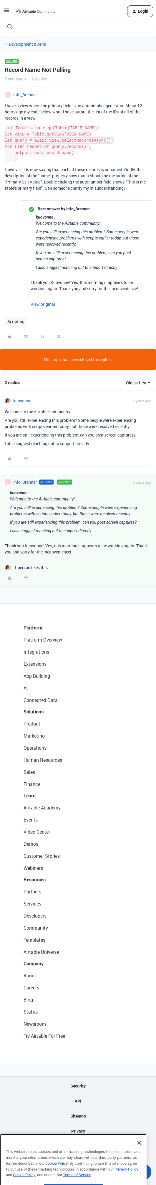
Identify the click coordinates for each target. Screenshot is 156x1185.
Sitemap (78, 1116)
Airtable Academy (42, 807)
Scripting (15, 321)
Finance (32, 784)
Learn (30, 795)
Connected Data (41, 700)
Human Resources (43, 760)
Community (36, 928)
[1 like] (26, 567)
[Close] (139, 1153)
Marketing (34, 736)
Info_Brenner (25, 94)
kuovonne (22, 401)
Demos (31, 844)
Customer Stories (42, 856)
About (30, 975)
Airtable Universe (41, 952)
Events (31, 820)
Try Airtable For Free (44, 1036)
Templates (34, 940)
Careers (31, 987)
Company (34, 963)
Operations (35, 748)
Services (32, 903)
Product (32, 723)
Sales (29, 772)
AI (26, 688)
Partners (32, 891)
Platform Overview (43, 640)
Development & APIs (27, 44)
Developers (35, 916)
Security (78, 1086)
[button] (6, 12)
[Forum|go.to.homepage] (36, 11)
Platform (33, 627)
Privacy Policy (126, 1179)
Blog (28, 999)
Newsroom (35, 1024)
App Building (37, 676)
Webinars (33, 868)
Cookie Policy (56, 1173)
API (78, 1101)
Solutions (34, 711)
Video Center (37, 832)
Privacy (78, 1131)
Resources (35, 879)
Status (31, 1012)
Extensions (35, 664)
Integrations (36, 652)
